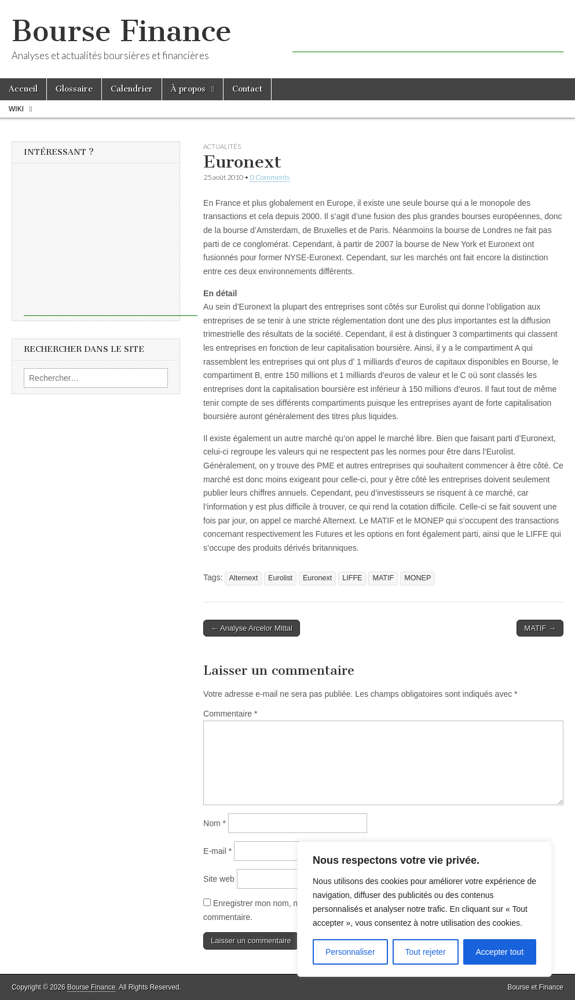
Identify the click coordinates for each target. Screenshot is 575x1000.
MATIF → (540, 628)
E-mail (217, 851)
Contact (247, 89)
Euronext (317, 578)
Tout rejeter (425, 952)
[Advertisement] (427, 34)
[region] (424, 909)
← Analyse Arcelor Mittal (251, 628)
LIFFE (352, 578)
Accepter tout (500, 952)
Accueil (23, 89)
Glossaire (74, 89)
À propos (188, 89)
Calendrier (132, 89)
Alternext (243, 578)
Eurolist (280, 578)
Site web (219, 878)
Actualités (222, 146)
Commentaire (230, 713)
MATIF (383, 578)
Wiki (16, 109)
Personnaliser (350, 952)
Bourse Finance (122, 31)
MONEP (417, 578)
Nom (214, 823)
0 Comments (270, 177)
